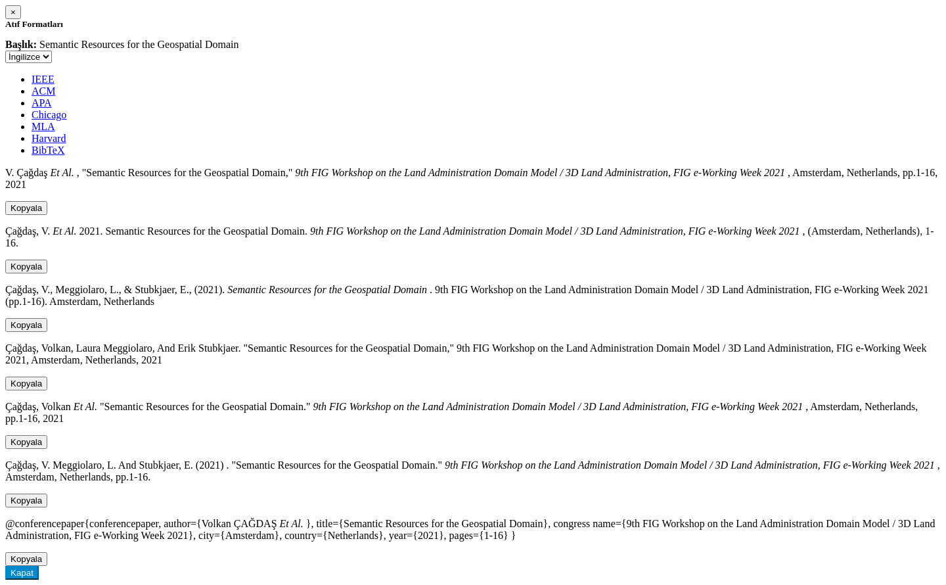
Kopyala (26, 208)
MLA (43, 126)
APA (42, 102)
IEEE (43, 79)
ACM (43, 91)
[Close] (13, 12)
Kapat (22, 573)
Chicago (49, 114)
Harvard (49, 138)
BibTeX (48, 150)
